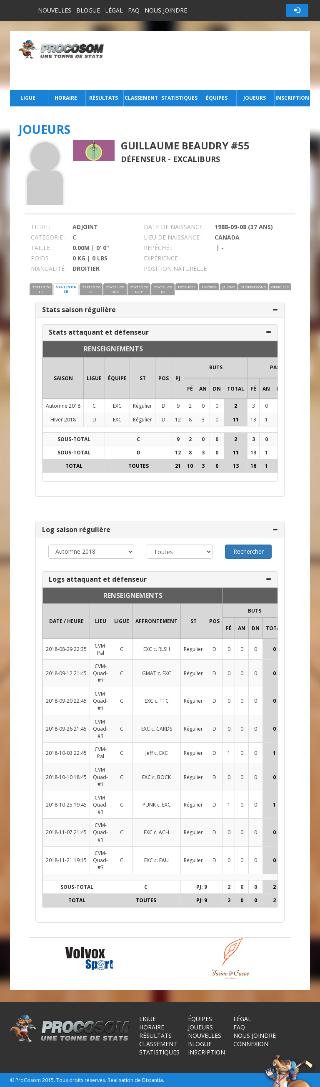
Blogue (88, 10)
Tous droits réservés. (81, 1080)
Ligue (27, 97)
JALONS (228, 287)
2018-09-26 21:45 (66, 728)
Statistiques (179, 97)
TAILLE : (42, 248)
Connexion (250, 1044)
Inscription (292, 97)
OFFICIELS (280, 287)
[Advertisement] (209, 60)
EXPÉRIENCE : (162, 258)
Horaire (66, 97)
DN (217, 388)
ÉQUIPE (117, 378)
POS (163, 378)
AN (203, 388)
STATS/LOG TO (163, 289)
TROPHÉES (186, 287)
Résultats (103, 97)
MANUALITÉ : (49, 268)
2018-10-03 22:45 (66, 753)
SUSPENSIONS (253, 287)
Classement (141, 97)
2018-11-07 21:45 (66, 832)
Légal (114, 10)
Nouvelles (54, 10)
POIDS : (41, 258)
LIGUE (94, 378)
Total (235, 388)
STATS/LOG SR (66, 289)
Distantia (152, 1080)
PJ (177, 378)
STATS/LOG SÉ (91, 289)
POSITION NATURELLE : (177, 268)
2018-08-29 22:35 (66, 649)
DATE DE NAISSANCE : (174, 227)
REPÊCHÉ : (158, 248)
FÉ (190, 388)
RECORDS (209, 287)
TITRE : (40, 227)
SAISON (63, 378)
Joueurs (254, 97)
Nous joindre (166, 10)
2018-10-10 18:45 (66, 777)
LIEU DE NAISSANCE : (173, 237)
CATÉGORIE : (48, 237)
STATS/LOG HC (41, 289)
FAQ (134, 10)
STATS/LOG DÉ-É (115, 289)
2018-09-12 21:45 (66, 673)
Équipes (217, 97)
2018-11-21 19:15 (66, 860)
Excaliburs (196, 159)
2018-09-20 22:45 (66, 700)
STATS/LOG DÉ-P (139, 289)
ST (143, 378)
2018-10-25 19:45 (66, 804)
